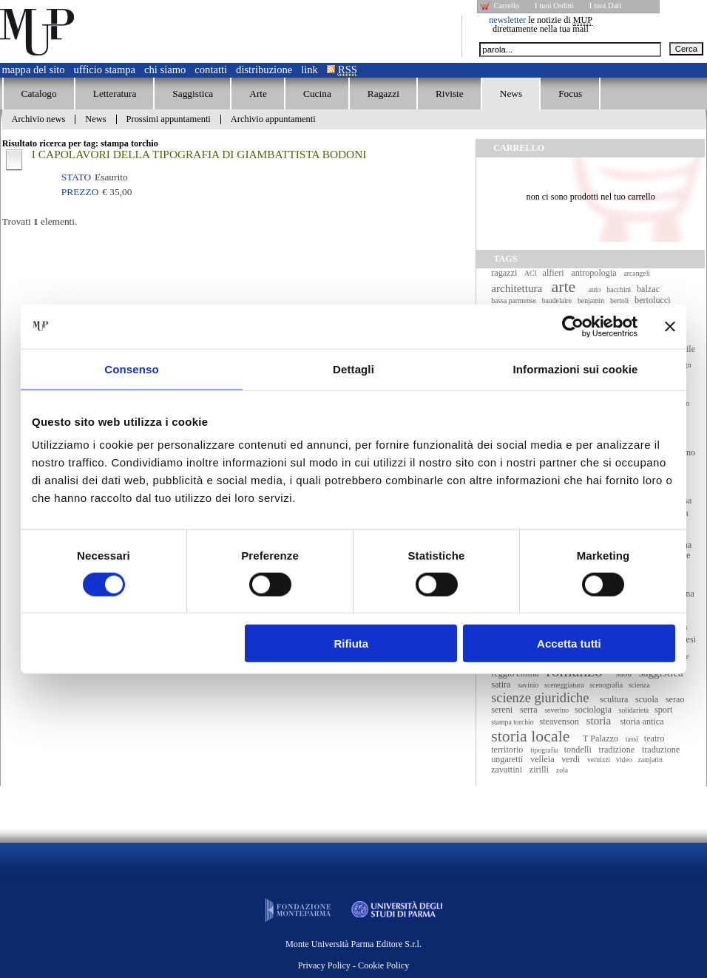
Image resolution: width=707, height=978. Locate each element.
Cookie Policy (383, 965)
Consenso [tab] (131, 368)
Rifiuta (351, 643)
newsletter (507, 20)
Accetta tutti (569, 643)
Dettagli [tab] (353, 368)
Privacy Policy (324, 965)
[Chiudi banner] (670, 326)
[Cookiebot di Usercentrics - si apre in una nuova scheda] (572, 326)
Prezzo (79, 191)
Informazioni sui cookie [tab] (575, 368)
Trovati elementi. (40, 221)
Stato (76, 177)
